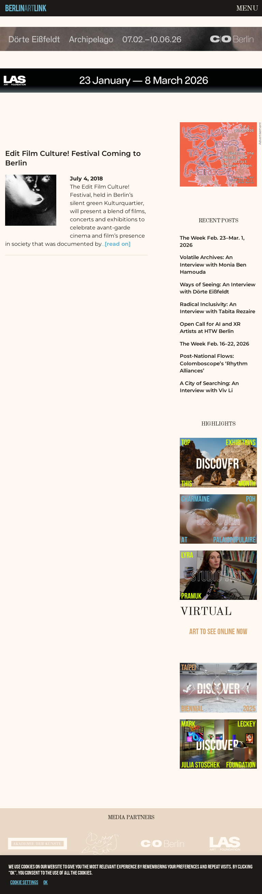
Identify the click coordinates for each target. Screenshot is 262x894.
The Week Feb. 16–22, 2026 (214, 343)
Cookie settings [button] (24, 882)
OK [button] (45, 882)
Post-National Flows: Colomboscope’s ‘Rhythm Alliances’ (214, 363)
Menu (247, 8)
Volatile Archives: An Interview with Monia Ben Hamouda (213, 264)
